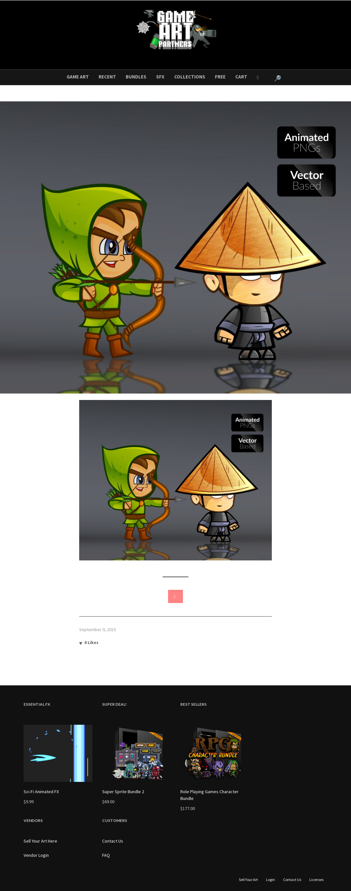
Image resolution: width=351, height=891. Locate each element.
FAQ (106, 855)
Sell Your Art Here (40, 841)
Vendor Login (36, 855)
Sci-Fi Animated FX (41, 791)
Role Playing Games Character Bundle (209, 795)
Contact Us (112, 841)
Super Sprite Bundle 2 (123, 791)
